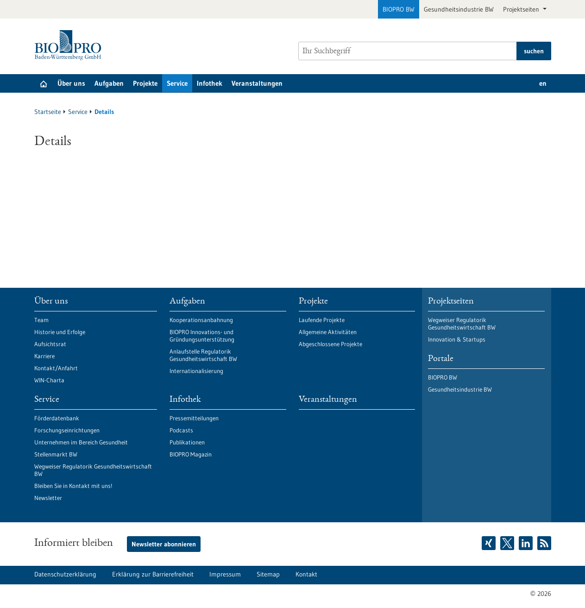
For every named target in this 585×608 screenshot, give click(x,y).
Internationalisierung (196, 370)
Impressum (225, 574)
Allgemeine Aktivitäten (328, 332)
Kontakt (306, 574)
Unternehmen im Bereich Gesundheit (81, 442)
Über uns (71, 83)
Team (41, 319)
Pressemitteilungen (194, 418)
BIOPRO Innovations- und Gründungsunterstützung (202, 335)
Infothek (209, 83)
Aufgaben (109, 83)
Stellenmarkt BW (55, 454)
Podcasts (181, 430)
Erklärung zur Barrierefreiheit (153, 574)
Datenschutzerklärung (65, 574)
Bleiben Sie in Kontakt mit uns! (73, 485)
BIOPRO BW (399, 9)
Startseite (47, 112)
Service (177, 83)
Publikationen (187, 442)
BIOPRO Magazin (191, 454)
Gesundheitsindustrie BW (459, 9)
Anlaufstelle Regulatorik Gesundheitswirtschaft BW (203, 355)
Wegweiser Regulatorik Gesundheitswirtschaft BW (93, 469)
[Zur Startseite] (70, 45)
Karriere (44, 356)
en (543, 83)
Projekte (145, 83)
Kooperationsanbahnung (201, 319)
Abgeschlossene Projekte (330, 344)
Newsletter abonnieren (164, 544)
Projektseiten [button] (522, 9)
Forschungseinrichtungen (67, 430)
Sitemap (268, 574)
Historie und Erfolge (59, 332)
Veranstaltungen (257, 83)
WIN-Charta (49, 380)
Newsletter (48, 497)
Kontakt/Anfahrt (56, 368)
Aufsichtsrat (50, 344)
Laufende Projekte (322, 319)
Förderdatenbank (56, 418)
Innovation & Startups (456, 339)
